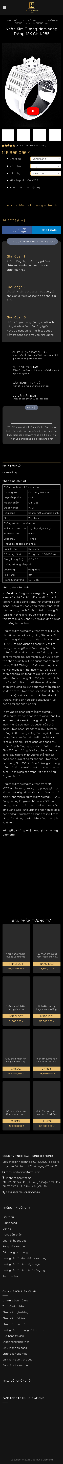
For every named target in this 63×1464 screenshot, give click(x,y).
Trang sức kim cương (33, 20)
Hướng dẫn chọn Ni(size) (25, 187)
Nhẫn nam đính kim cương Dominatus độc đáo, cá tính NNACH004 (16, 955)
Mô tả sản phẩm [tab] (12, 466)
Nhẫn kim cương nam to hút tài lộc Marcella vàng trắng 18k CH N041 (46, 1060)
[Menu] (5, 7)
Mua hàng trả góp (13, 1335)
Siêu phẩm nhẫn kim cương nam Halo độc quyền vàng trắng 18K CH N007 (15, 1060)
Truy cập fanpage (15, 230)
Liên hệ (7, 1228)
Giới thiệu (8, 1216)
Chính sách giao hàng (15, 1312)
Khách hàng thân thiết (16, 1341)
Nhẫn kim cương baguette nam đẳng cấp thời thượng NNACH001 (46, 1008)
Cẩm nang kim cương (15, 1252)
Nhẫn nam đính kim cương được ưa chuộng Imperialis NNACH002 (16, 1008)
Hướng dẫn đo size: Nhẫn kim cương (24, 1258)
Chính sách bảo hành (15, 1324)
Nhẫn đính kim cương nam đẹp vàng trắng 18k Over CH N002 (46, 1113)
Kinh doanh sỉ (10, 1275)
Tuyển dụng (10, 1222)
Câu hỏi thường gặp (15, 1240)
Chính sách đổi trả (14, 1318)
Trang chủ (11, 20)
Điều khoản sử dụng (15, 1347)
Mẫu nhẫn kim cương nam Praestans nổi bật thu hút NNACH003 (46, 955)
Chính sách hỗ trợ (15, 1300)
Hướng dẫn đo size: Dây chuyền (22, 1264)
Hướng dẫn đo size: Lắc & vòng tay (24, 1270)
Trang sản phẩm (12, 1234)
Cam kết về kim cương (16, 1365)
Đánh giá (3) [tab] (10, 472)
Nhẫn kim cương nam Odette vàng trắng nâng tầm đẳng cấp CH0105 (16, 1113)
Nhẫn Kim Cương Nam (37, 23)
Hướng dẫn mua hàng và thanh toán (24, 1329)
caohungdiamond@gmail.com (23, 1171)
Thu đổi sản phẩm (14, 1306)
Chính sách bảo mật (15, 1353)
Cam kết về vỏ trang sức (17, 1359)
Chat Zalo (46, 230)
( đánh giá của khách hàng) (31, 145)
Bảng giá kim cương (14, 1246)
